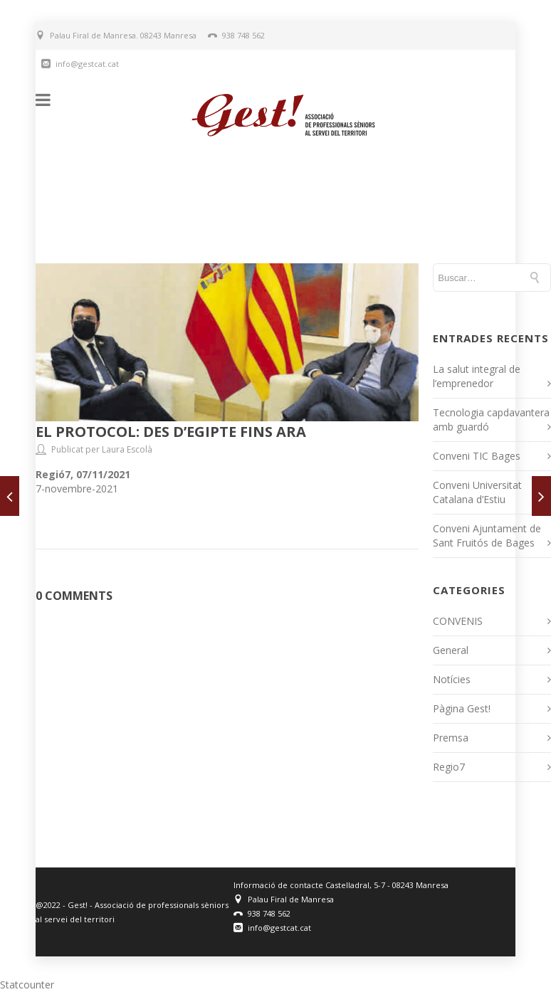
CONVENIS (458, 621)
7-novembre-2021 (77, 488)
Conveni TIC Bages (476, 456)
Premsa (450, 737)
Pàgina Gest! (461, 708)
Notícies (452, 679)
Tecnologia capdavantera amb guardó (491, 419)
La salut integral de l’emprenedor (476, 376)
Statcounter (27, 984)
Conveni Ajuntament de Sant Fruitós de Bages (487, 535)
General (450, 650)
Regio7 (449, 767)
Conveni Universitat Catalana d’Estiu (477, 492)
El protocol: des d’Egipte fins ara (171, 431)
